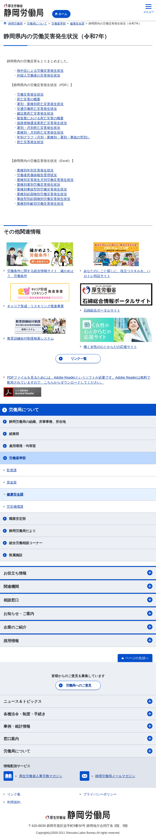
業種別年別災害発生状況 (35, 170)
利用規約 (13, 802)
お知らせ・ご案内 (78, 613)
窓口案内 (78, 738)
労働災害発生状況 (30, 94)
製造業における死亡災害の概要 (40, 118)
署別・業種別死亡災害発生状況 (40, 104)
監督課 (12, 470)
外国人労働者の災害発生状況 (38, 75)
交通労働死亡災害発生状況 (37, 109)
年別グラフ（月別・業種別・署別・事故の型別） (53, 137)
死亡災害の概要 (28, 99)
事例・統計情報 (78, 726)
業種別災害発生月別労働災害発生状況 (45, 180)
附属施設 (15, 555)
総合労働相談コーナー (25, 543)
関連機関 (78, 586)
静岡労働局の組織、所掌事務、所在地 (37, 422)
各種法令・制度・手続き (78, 713)
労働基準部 (17, 458)
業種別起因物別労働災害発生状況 (42, 194)
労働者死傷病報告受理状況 (37, 175)
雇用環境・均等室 (22, 446)
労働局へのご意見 (78, 685)
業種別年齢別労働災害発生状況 (40, 203)
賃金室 (12, 482)
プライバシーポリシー (100, 794)
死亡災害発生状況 (30, 142)
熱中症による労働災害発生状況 (40, 71)
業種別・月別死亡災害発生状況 (40, 132)
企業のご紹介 (78, 626)
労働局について (78, 751)
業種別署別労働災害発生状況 (38, 184)
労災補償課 (15, 506)
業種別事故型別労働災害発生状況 (42, 189)
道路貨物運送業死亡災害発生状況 (42, 123)
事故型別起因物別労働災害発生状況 (43, 199)
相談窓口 (78, 599)
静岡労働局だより (22, 531)
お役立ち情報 (78, 572)
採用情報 (78, 640)
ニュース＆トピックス (78, 701)
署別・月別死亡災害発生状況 (38, 128)
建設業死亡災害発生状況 (35, 113)
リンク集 (13, 794)
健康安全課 (15, 494)
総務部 (14, 434)
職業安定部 (17, 519)
